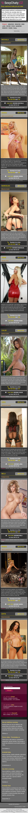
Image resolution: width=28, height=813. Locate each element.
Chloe (4, 330)
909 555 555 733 (14, 171)
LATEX (3, 26)
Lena (3, 402)
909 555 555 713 (14, 599)
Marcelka (5, 186)
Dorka (4, 113)
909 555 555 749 (14, 671)
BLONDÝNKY (19, 26)
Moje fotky (21, 39)
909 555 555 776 (14, 459)
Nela (3, 474)
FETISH (13, 26)
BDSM (22, 24)
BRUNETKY (5, 28)
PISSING (10, 28)
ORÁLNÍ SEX (18, 24)
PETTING (23, 107)
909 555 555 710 (14, 98)
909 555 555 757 (14, 388)
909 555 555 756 (14, 316)
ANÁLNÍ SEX (11, 24)
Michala (5, 40)
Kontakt (22, 31)
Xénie (3, 257)
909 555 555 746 (14, 243)
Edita (3, 614)
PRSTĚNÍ (8, 26)
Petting (15, 28)
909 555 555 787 (14, 531)
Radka (4, 547)
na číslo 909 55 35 (14, 104)
